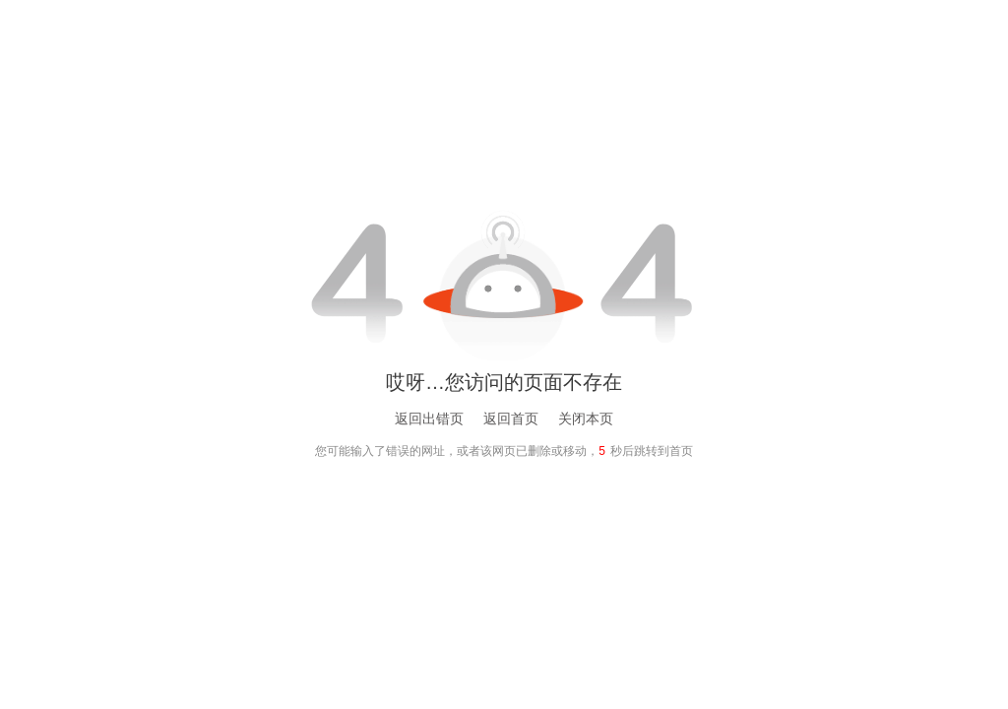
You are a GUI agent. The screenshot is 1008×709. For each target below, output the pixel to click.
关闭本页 (585, 418)
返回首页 (510, 418)
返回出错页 (429, 418)
